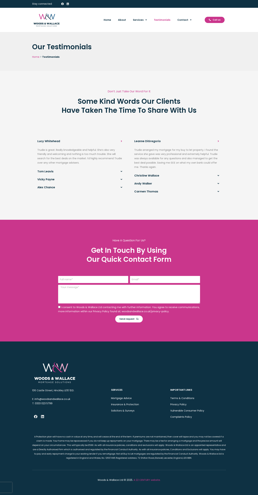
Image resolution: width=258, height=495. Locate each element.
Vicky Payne (46, 179)
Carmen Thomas (146, 191)
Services (140, 20)
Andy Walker (143, 184)
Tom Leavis (45, 171)
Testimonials (162, 20)
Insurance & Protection (125, 404)
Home (107, 20)
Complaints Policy (181, 417)
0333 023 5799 (43, 403)
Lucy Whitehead (48, 141)
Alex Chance (46, 187)
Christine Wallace (146, 176)
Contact (184, 20)
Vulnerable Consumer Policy (187, 410)
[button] (80, 141)
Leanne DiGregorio (147, 141)
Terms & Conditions (182, 398)
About (122, 20)
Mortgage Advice (121, 398)
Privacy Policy (178, 404)
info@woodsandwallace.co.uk (52, 399)
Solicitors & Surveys (122, 410)
